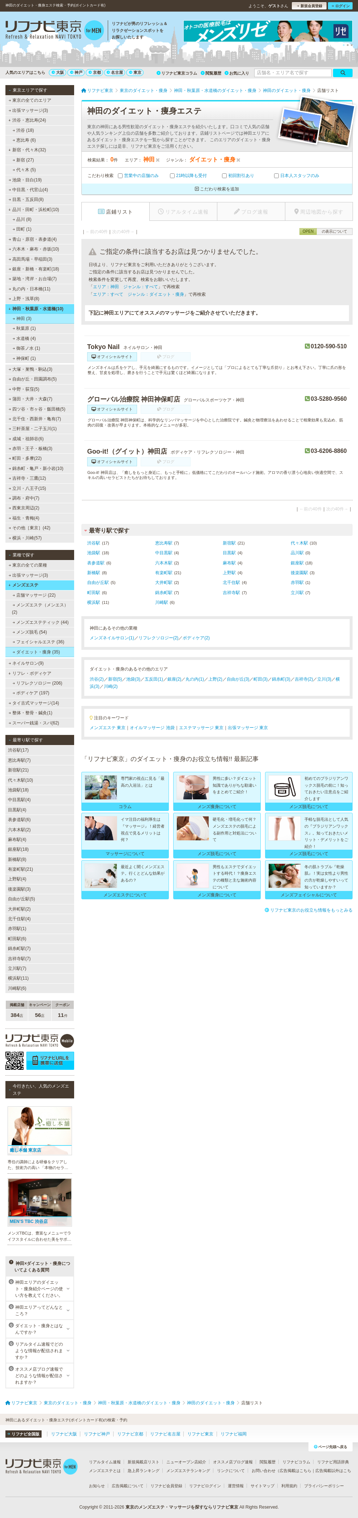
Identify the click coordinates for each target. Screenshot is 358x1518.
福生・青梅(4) (24, 518)
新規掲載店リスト (143, 1462)
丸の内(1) (195, 679)
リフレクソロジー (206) (38, 683)
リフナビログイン (205, 1486)
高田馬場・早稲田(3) (30, 259)
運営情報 (236, 1486)
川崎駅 (161, 602)
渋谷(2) (97, 679)
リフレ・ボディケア (29, 673)
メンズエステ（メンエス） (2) (40, 608)
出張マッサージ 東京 (248, 727)
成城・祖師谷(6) (26, 438)
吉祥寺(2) (304, 679)
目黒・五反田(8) (26, 199)
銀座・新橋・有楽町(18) (34, 269)
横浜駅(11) (18, 978)
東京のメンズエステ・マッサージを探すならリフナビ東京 (181, 1507)
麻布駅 (229, 562)
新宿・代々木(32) (27, 149)
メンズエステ (23, 585)
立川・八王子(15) (27, 488)
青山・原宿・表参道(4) (33, 239)
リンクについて (231, 1470)
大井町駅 (163, 582)
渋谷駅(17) (18, 750)
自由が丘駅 (98, 582)
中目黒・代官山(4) (28, 189)
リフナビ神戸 (97, 1434)
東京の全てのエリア (30, 100)
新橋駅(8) (17, 859)
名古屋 (115, 72)
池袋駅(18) (18, 789)
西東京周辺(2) (24, 507)
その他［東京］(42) (30, 527)
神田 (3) (22, 318)
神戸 (76, 72)
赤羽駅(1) (17, 928)
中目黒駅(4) (19, 799)
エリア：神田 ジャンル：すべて (125, 286)
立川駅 (297, 592)
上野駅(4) (17, 879)
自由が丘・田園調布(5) (33, 379)
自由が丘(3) (238, 679)
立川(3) (324, 679)
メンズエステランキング (188, 1470)
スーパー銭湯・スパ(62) (34, 723)
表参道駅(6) (19, 819)
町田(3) (260, 679)
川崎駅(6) (17, 988)
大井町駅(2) (19, 909)
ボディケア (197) (31, 692)
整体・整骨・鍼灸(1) (30, 712)
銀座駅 (297, 562)
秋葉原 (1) (24, 328)
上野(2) (215, 679)
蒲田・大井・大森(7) (30, 398)
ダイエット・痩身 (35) (36, 652)
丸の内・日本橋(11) (30, 288)
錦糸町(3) (281, 679)
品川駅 (297, 552)
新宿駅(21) (18, 770)
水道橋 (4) (24, 338)
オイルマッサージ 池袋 (152, 727)
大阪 (58, 72)
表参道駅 (96, 562)
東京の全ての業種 (28, 565)
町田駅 (93, 592)
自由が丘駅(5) (21, 898)
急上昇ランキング (143, 1470)
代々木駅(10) (20, 780)
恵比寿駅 (163, 543)
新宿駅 (229, 543)
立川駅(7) (17, 968)
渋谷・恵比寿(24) (27, 120)
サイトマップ (262, 1486)
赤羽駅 (297, 582)
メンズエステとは (105, 1470)
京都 (95, 72)
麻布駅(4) (17, 839)
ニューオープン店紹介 (186, 1462)
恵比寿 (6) (24, 140)
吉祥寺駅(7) (19, 958)
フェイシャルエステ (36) (38, 641)
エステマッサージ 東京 (201, 727)
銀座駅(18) (18, 849)
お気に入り (237, 73)
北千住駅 (231, 582)
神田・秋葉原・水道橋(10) (35, 308)
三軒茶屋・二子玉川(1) (33, 428)
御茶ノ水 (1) (26, 348)
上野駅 (229, 572)
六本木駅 (163, 562)
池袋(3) (133, 679)
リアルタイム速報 (105, 1462)
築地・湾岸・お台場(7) (33, 278)
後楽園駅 (299, 572)
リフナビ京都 (130, 1434)
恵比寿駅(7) (19, 760)
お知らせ (97, 1486)
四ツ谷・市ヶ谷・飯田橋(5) (37, 409)
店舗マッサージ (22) (34, 595)
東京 (135, 72)
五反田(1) (154, 679)
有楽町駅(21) (20, 869)
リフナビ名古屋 (165, 1434)
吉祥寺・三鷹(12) (27, 478)
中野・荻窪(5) (24, 389)
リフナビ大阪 (64, 1434)
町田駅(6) (17, 938)
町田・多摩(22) (25, 458)
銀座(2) (174, 679)
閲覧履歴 (211, 73)
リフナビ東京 (200, 1434)
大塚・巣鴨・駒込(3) (30, 369)
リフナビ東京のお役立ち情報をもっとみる (309, 910)
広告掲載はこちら (295, 1470)
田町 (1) (22, 229)
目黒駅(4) (17, 809)
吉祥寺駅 (231, 592)
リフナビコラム (296, 1462)
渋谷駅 (93, 543)
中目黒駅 (163, 552)
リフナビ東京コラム (177, 73)
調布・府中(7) (24, 498)
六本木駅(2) (19, 829)
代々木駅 (299, 543)
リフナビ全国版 (23, 1434)
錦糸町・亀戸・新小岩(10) (36, 468)
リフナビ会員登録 (166, 1486)
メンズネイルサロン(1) (112, 637)
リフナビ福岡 (234, 1434)
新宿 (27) (23, 160)
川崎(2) (111, 686)
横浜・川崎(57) (25, 538)
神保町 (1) (24, 358)
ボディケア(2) (196, 637)
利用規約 (289, 1486)
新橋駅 (93, 572)
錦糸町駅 (163, 592)
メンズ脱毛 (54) (30, 632)
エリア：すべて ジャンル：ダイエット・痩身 (138, 294)
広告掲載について (128, 1486)
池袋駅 (93, 552)
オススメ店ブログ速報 (233, 1462)
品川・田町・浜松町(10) (33, 209)
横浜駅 (93, 602)
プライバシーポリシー (324, 1486)
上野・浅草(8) (24, 298)
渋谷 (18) (23, 130)
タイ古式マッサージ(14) (34, 703)
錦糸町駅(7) (19, 948)
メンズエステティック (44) (41, 622)
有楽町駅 (163, 572)
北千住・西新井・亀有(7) (35, 418)
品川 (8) (22, 219)
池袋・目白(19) (25, 179)
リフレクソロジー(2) (158, 637)
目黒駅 (229, 552)
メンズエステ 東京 (107, 727)
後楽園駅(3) (19, 889)
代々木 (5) (24, 169)
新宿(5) (115, 679)
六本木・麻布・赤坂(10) (34, 249)
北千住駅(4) (19, 918)
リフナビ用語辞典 (333, 1462)
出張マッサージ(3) (28, 110)
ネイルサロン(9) (26, 663)
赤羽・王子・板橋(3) (30, 448)
